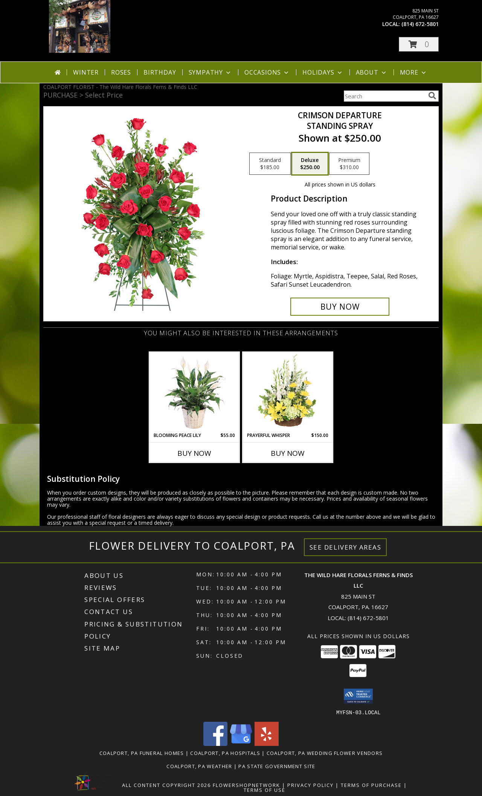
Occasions (267, 72)
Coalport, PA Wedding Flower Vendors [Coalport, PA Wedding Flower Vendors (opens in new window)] (325, 752)
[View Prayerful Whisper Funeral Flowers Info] (287, 392)
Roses (121, 72)
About (371, 72)
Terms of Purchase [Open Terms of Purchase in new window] (371, 784)
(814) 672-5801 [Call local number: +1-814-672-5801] (420, 24)
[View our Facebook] (215, 743)
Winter (86, 72)
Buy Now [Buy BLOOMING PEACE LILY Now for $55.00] (194, 453)
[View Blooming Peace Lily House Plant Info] (194, 392)
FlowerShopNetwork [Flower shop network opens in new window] (246, 784)
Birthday (159, 72)
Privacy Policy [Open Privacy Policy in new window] (310, 784)
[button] (419, 44)
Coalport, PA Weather (199, 765)
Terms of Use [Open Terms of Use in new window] (264, 789)
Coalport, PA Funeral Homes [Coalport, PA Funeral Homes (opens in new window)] (141, 752)
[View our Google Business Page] (241, 743)
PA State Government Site (276, 765)
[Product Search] (384, 96)
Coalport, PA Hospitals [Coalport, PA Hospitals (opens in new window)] (225, 752)
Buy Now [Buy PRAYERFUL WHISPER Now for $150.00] (288, 453)
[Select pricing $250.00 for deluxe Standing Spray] (310, 164)
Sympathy (210, 72)
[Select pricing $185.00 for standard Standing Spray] (270, 164)
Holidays (322, 72)
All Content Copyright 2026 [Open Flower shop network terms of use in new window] (166, 784)
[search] (432, 96)
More (413, 72)
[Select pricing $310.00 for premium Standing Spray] (349, 164)
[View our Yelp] (267, 743)
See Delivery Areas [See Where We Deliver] (345, 547)
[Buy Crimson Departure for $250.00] (339, 307)
